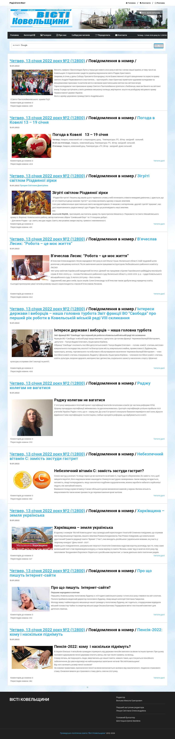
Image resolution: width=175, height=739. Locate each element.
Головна (131, 3)
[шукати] (81, 45)
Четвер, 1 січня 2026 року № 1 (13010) (152, 35)
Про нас (61, 35)
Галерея (45, 35)
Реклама (160, 3)
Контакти (145, 3)
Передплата (102, 35)
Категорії (29, 35)
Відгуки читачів (81, 35)
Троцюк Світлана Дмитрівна (34, 185)
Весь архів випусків (149, 12)
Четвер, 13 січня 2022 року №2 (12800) (47, 60)
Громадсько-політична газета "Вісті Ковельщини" (83, 733)
